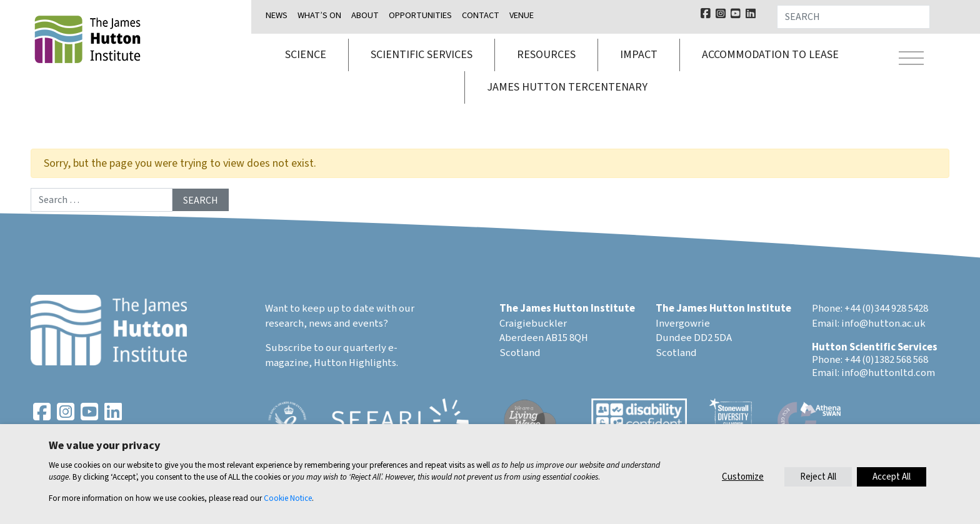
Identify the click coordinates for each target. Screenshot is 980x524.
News (277, 15)
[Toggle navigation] (911, 60)
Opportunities (420, 15)
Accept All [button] (891, 476)
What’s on (319, 15)
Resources (546, 54)
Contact (480, 15)
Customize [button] (743, 476)
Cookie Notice (288, 498)
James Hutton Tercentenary (567, 87)
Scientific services (421, 54)
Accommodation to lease (770, 54)
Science (305, 54)
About (365, 15)
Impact (639, 54)
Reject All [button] (818, 476)
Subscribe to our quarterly (325, 347)
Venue (521, 15)
